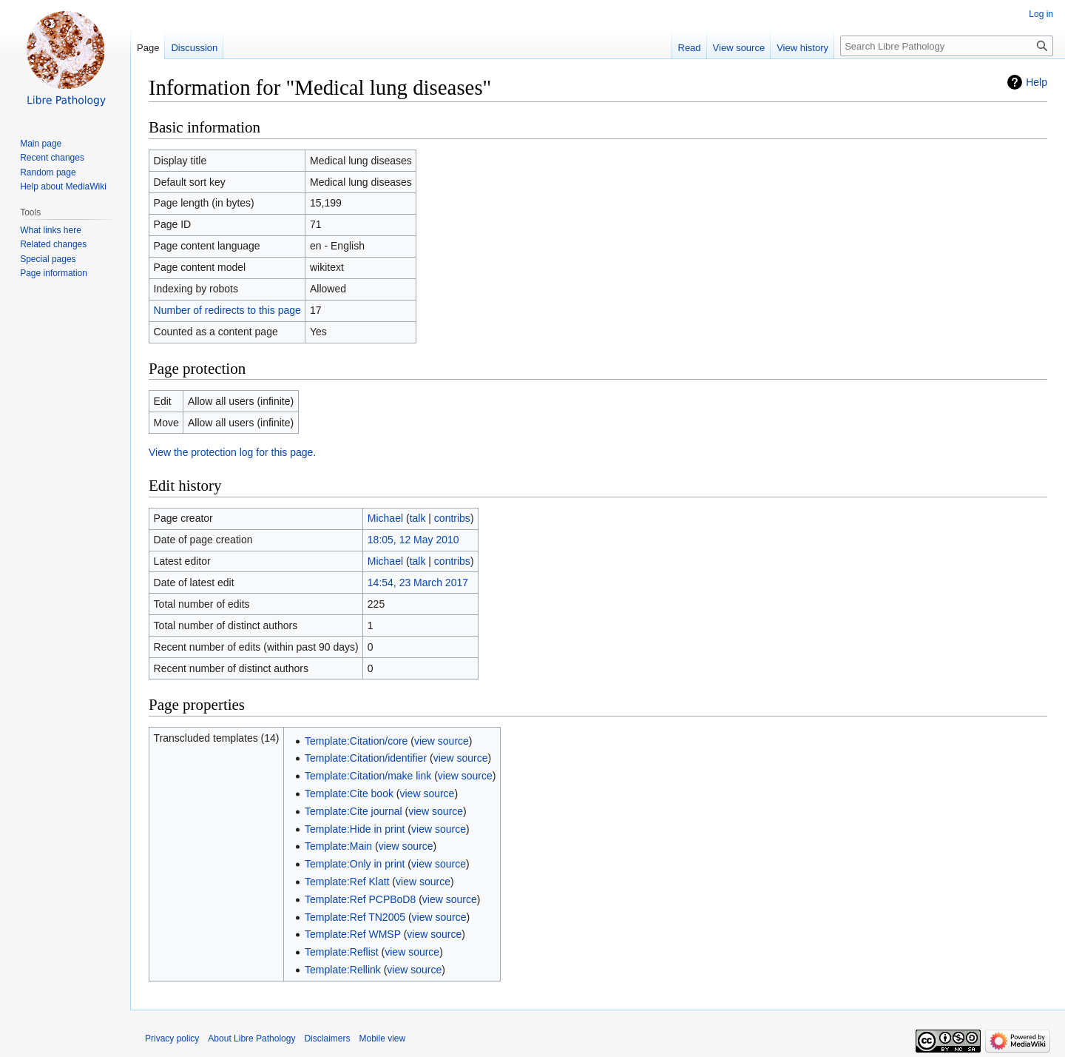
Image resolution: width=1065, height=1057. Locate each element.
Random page (47, 172)
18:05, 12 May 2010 (413, 540)
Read (689, 47)
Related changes (53, 244)
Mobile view (382, 1038)
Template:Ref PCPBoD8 (360, 899)
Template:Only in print (355, 864)
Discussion (194, 47)
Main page (40, 143)
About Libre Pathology (251, 1038)
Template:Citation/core (356, 741)
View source (739, 47)
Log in (1041, 14)
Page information (53, 273)
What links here (50, 230)
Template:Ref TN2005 (355, 917)
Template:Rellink (343, 970)
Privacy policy (172, 1038)
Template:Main (338, 846)
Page (148, 47)
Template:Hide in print (355, 829)
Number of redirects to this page (227, 310)
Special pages (47, 259)
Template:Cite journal (353, 811)
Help (1036, 82)
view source (441, 741)
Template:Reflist (342, 952)
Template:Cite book (349, 793)
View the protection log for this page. (232, 452)
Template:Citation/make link (368, 776)
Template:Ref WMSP (353, 934)
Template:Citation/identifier (366, 758)
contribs (452, 518)
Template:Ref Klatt (347, 881)
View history (802, 47)
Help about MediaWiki (63, 186)
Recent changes (52, 157)
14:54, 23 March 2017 (418, 582)
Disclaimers (327, 1038)
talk (418, 518)
